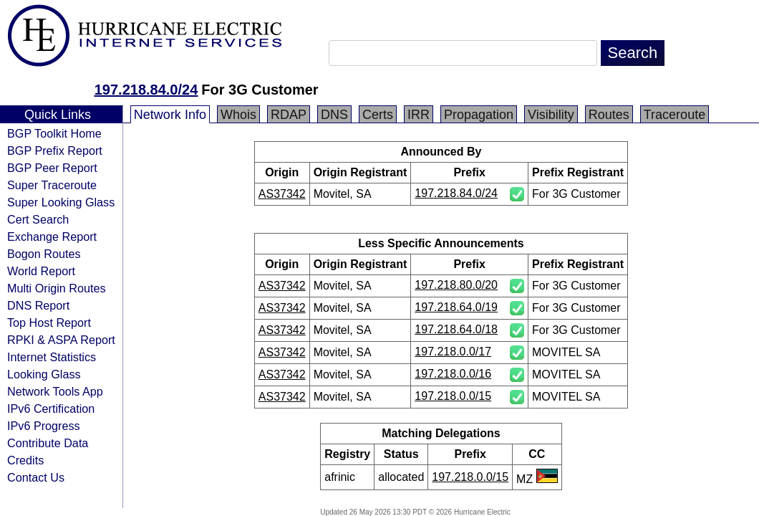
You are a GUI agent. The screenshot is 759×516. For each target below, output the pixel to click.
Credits (25, 460)
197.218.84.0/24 (146, 89)
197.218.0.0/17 (453, 351)
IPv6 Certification (51, 408)
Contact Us (35, 477)
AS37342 (282, 194)
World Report (41, 270)
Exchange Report (52, 236)
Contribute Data (47, 442)
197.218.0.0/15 (453, 396)
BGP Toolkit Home (54, 133)
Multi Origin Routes (56, 288)
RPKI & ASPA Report (61, 339)
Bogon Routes (44, 253)
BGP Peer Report (52, 167)
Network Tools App (55, 391)
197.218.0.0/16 (453, 374)
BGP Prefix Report (54, 150)
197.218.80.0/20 (456, 285)
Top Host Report (49, 322)
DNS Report (38, 305)
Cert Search (38, 219)
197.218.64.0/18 (456, 329)
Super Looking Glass (61, 202)
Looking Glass (44, 374)
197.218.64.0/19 (456, 307)
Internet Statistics (51, 356)
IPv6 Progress (43, 425)
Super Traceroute (52, 184)
